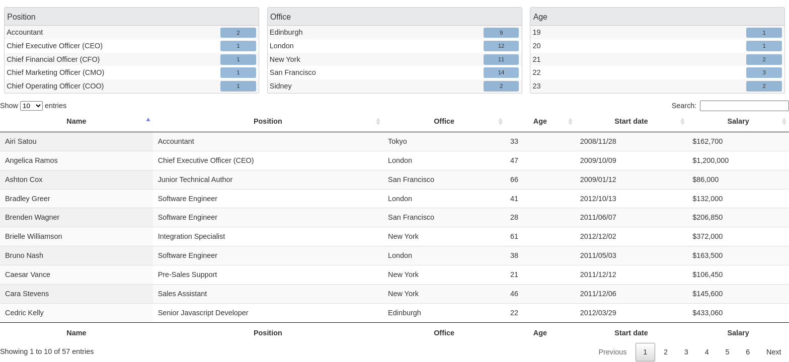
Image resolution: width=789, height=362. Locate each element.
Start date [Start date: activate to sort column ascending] (633, 121)
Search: (730, 106)
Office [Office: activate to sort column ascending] (447, 121)
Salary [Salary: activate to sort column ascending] (739, 121)
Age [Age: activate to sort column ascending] (542, 121)
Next (773, 352)
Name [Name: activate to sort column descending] (77, 121)
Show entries (33, 106)
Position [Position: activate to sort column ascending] (270, 121)
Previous (612, 352)
